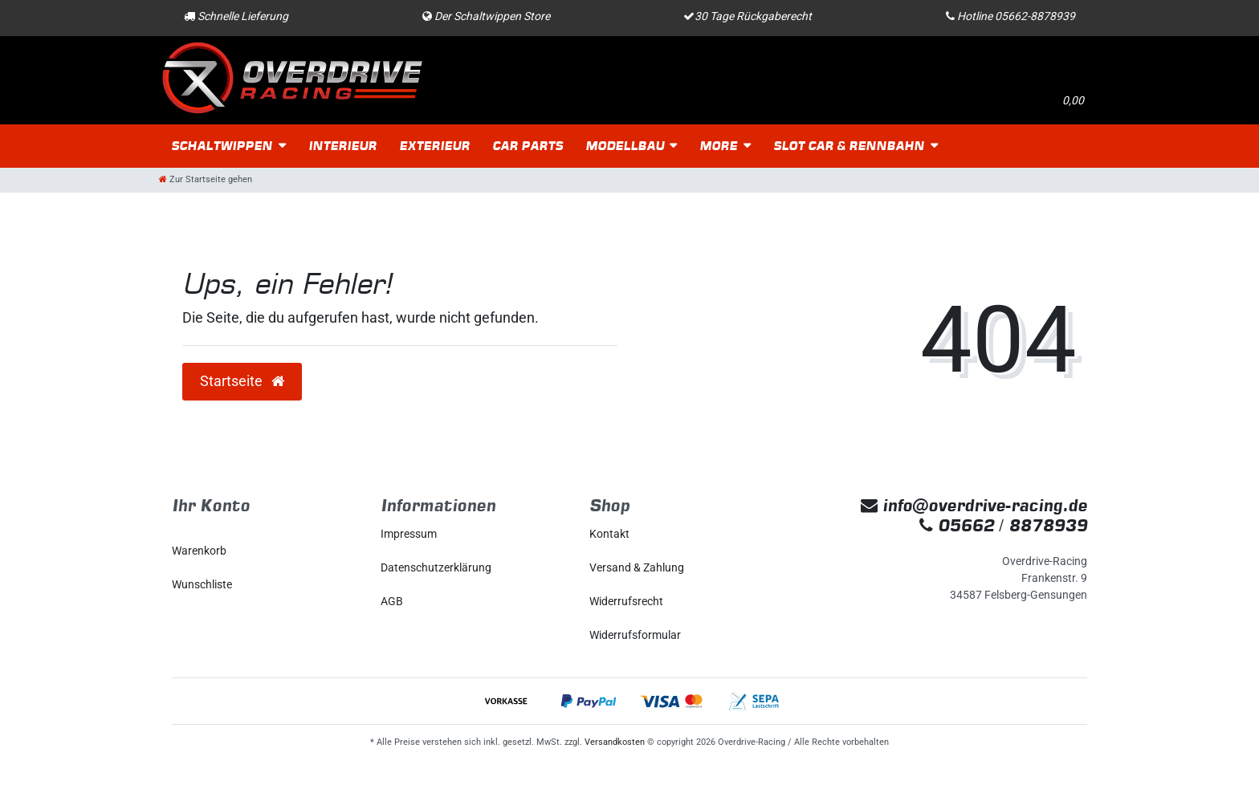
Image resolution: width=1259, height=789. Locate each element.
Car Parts (527, 145)
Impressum (409, 533)
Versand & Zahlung (636, 567)
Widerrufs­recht (626, 601)
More (718, 145)
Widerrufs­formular (635, 634)
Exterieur (434, 145)
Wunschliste (202, 584)
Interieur (342, 145)
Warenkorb (199, 550)
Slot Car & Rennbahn (848, 145)
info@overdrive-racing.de (974, 505)
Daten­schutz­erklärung (436, 567)
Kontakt (609, 533)
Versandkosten (615, 742)
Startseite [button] (242, 381)
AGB (392, 601)
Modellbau (624, 145)
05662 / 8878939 (1003, 525)
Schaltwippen (221, 145)
